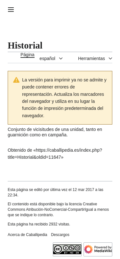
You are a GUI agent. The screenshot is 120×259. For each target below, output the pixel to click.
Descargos (60, 234)
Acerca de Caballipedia (27, 234)
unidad (77, 129)
